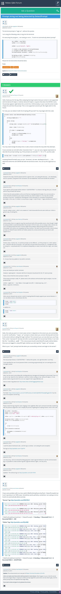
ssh (12, 67)
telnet (16, 67)
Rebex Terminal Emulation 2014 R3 (35, 573)
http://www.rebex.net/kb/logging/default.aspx (31, 381)
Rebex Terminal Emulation (20, 70)
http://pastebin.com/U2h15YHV (27, 472)
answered (4, 95)
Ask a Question (28, 10)
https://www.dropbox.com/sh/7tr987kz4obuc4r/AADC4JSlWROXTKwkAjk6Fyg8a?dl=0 (30, 393)
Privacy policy (44, 592)
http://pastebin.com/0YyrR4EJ (19, 522)
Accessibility (52, 592)
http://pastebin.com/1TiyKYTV (17, 448)
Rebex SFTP (11, 70)
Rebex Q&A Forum (13, 2)
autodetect (6, 67)
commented (6, 173)
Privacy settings (34, 592)
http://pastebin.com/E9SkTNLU (20, 500)
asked (3, 26)
